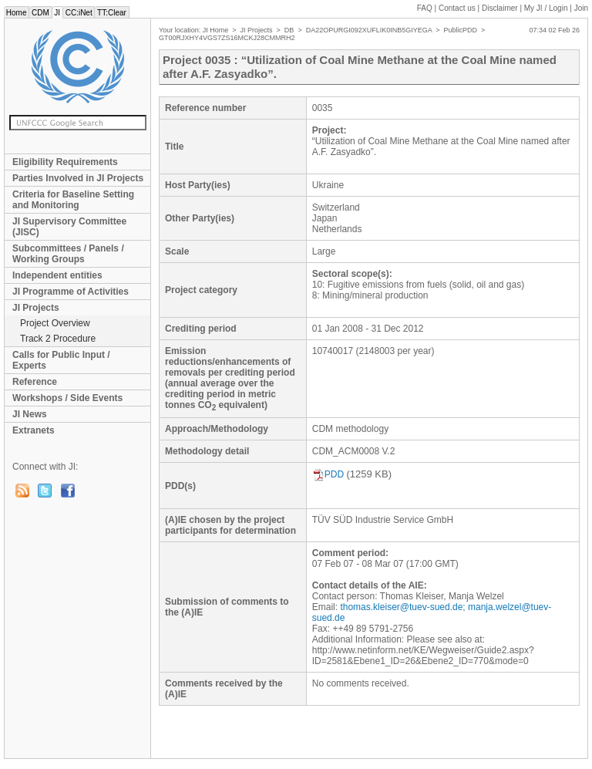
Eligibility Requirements (65, 162)
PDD (328, 474)
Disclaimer (500, 8)
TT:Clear (111, 12)
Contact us (457, 8)
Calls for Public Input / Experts (61, 360)
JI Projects (35, 307)
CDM (40, 12)
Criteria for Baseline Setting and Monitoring (73, 200)
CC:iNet (79, 12)
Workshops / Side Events (67, 398)
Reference (34, 381)
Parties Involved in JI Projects (77, 178)
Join (581, 8)
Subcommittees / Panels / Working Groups (68, 254)
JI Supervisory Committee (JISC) (69, 227)
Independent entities (57, 275)
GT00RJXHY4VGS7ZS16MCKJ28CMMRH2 (227, 38)
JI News (29, 414)
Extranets (33, 430)
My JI (546, 8)
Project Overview (55, 323)
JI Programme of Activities (70, 291)
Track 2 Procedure (58, 338)
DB (289, 30)
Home (16, 12)
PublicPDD (461, 30)
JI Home (216, 30)
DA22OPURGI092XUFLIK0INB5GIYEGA (369, 30)
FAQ (424, 8)
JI (57, 12)
